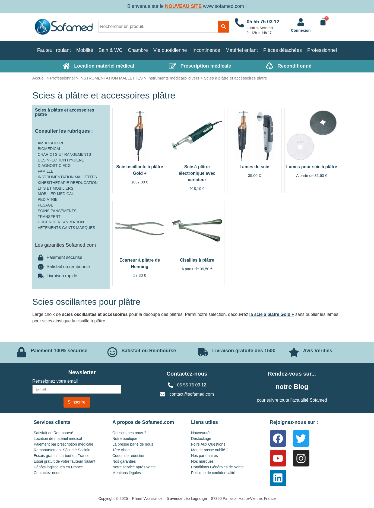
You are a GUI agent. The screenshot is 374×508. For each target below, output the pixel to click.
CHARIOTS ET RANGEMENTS (64, 154)
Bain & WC (110, 50)
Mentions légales (126, 473)
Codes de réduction (128, 455)
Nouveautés (201, 433)
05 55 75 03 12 (263, 21)
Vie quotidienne (170, 50)
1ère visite (121, 450)
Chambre (138, 50)
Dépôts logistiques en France (58, 467)
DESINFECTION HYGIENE (61, 160)
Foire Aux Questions (208, 444)
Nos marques (202, 461)
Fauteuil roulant (54, 50)
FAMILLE (45, 171)
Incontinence (206, 50)
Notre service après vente (134, 467)
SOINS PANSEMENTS (57, 211)
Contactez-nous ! (48, 473)
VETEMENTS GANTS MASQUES (66, 228)
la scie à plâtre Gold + (271, 314)
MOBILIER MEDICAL (56, 194)
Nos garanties (124, 461)
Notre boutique (124, 438)
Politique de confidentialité (213, 473)
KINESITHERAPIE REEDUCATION (68, 182)
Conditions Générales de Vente (217, 467)
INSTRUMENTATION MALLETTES (111, 78)
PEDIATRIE (48, 199)
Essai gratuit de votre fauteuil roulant (64, 461)
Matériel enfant (242, 50)
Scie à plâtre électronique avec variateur (197, 173)
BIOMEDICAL (49, 149)
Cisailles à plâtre (197, 260)
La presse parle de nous (132, 444)
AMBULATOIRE (51, 143)
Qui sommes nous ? (129, 433)
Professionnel (322, 50)
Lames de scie (254, 166)
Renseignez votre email (55, 381)
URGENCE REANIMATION (61, 222)
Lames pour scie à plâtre (311, 166)
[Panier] (323, 22)
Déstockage (201, 438)
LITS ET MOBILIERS (55, 188)
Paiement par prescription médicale (63, 444)
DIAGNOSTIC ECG (54, 165)
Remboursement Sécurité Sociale (62, 450)
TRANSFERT (49, 216)
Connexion (300, 30)
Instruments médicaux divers (173, 78)
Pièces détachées (282, 50)
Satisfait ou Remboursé (53, 433)
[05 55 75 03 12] (239, 26)
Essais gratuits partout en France (61, 455)
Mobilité (84, 50)
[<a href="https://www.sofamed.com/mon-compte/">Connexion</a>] (301, 22)
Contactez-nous (187, 374)
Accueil (38, 78)
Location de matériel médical (58, 438)
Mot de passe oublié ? (209, 450)
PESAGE (45, 205)
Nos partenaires (204, 455)
